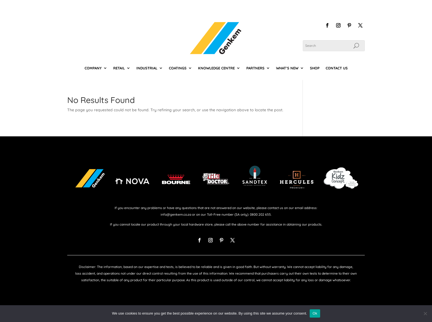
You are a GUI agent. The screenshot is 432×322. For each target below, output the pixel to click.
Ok (314, 313)
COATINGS (178, 68)
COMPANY (93, 68)
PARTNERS (255, 68)
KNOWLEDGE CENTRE (216, 68)
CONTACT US (337, 68)
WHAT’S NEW (287, 68)
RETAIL (119, 68)
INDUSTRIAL (146, 68)
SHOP (315, 68)
